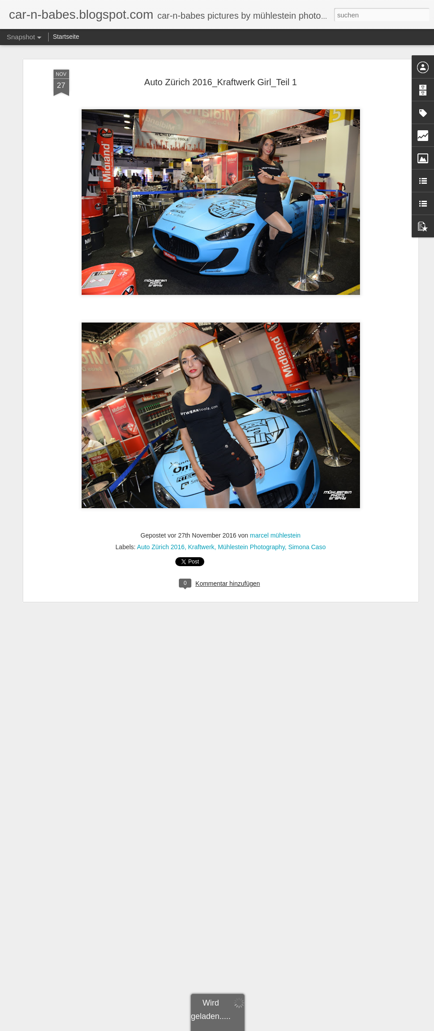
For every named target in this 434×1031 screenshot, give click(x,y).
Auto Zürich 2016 (161, 547)
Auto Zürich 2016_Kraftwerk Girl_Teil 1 (220, 82)
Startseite (66, 36)
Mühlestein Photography (251, 547)
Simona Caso (307, 547)
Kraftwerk (201, 547)
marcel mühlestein (275, 535)
